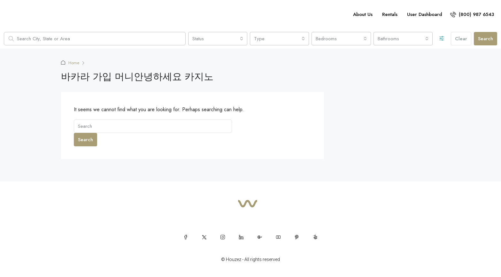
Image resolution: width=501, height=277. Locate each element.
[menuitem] (472, 14)
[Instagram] (223, 237)
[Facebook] (186, 237)
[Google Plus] (260, 237)
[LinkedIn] (241, 237)
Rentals (389, 14)
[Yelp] (315, 237)
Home (73, 63)
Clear (461, 38)
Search (485, 38)
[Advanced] (441, 38)
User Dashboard (424, 14)
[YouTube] (278, 237)
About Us (363, 14)
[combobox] (217, 38)
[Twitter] (204, 237)
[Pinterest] (297, 237)
